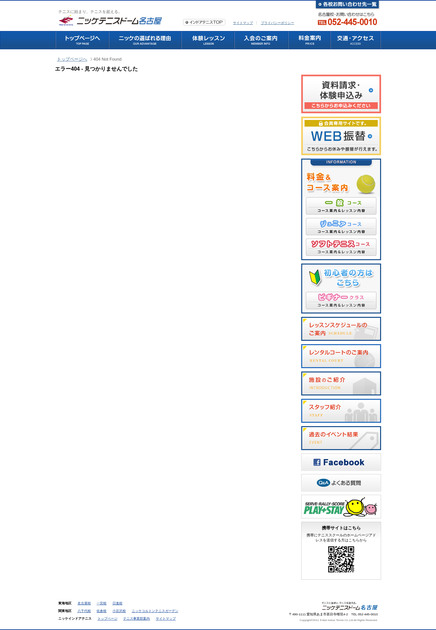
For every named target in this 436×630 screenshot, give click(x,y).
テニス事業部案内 (136, 618)
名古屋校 (84, 603)
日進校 (117, 603)
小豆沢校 (119, 611)
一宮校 (102, 603)
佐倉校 (102, 611)
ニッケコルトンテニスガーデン (155, 611)
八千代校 (84, 611)
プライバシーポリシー (277, 23)
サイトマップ (243, 23)
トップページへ (72, 59)
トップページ (107, 618)
